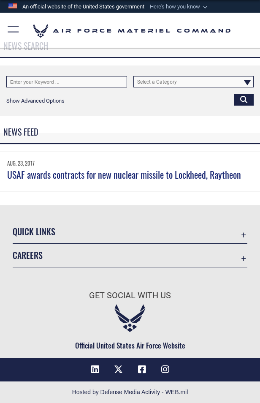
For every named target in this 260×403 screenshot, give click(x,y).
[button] (179, 7)
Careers (28, 255)
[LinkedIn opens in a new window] (95, 369)
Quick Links (34, 231)
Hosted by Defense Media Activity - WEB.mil (130, 392)
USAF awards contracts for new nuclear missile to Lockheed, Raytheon (124, 174)
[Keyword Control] (66, 81)
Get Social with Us (130, 295)
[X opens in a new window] (118, 369)
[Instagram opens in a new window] (165, 369)
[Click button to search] (244, 99)
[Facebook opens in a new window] (141, 369)
